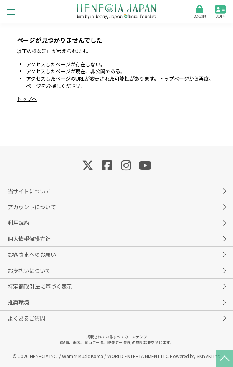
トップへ (27, 98)
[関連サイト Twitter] (87, 164)
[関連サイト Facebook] (106, 164)
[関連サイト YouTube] (145, 164)
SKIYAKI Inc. (209, 356)
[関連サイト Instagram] (126, 164)
